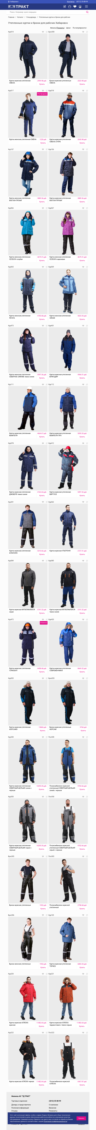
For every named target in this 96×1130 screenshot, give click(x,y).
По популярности (79, 28)
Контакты (70, 2)
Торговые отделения (19, 1101)
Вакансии (52, 1108)
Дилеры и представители (21, 1105)
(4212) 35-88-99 (82, 2)
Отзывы (14, 1111)
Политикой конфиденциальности (55, 1121)
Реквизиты (53, 1111)
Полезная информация (20, 1108)
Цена (68, 28)
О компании (53, 1105)
